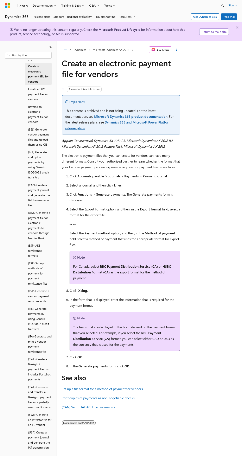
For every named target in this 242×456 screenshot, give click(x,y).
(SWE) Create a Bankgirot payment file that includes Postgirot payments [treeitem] (39, 369)
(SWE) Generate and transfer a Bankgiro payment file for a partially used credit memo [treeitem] (39, 397)
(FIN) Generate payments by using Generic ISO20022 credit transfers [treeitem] (38, 319)
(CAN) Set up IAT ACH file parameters (88, 407)
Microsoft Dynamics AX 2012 (111, 50)
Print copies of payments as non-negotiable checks (98, 398)
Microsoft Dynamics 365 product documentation (130, 116)
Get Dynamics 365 (205, 17)
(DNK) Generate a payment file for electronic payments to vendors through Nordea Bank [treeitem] (39, 225)
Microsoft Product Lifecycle (119, 29)
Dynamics (80, 50)
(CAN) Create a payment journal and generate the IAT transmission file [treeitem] (39, 195)
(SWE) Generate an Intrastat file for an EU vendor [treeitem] (39, 420)
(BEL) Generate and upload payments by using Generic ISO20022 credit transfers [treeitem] (38, 164)
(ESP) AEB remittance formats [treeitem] (35, 250)
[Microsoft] (7, 5)
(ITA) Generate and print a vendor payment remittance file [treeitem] (40, 344)
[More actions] (176, 49)
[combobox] (28, 55)
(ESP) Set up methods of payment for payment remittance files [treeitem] (37, 273)
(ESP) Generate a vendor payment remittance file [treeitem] (38, 296)
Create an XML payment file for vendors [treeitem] (38, 94)
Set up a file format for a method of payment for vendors (102, 389)
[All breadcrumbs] (65, 49)
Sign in (232, 5)
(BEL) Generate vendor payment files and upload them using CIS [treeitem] (38, 137)
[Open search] (222, 5)
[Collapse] (50, 46)
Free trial (229, 17)
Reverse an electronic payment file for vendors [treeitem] (38, 114)
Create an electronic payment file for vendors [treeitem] (38, 73)
